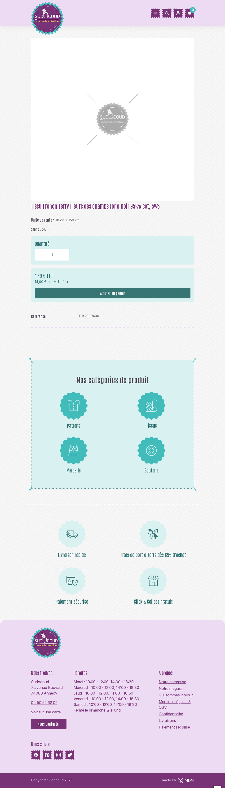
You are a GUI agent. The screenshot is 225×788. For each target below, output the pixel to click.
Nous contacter (49, 723)
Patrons (73, 410)
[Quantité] (52, 255)
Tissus (151, 410)
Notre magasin (171, 688)
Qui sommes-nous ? (176, 695)
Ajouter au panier (112, 293)
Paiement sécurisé (174, 727)
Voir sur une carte (46, 712)
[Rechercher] (167, 13)
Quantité (42, 243)
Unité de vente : (42, 219)
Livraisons (167, 720)
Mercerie (73, 454)
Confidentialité (171, 714)
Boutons (151, 454)
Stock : (36, 229)
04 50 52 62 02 (44, 702)
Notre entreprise (172, 681)
